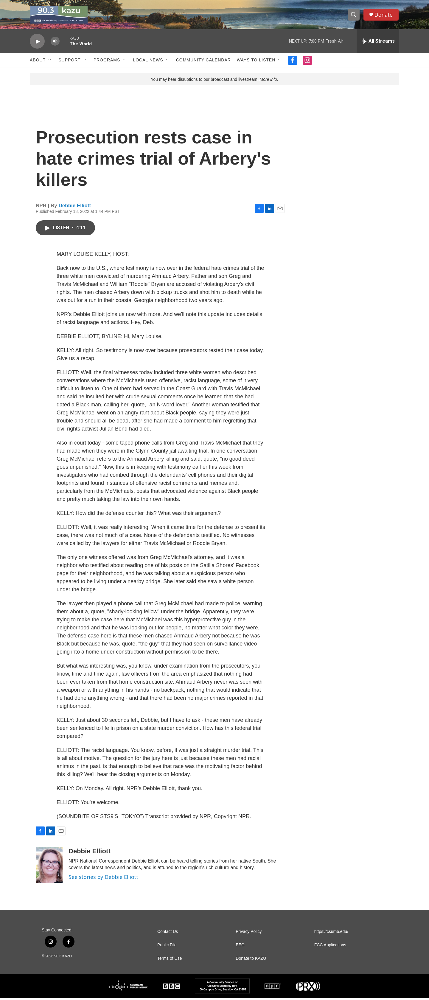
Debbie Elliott (75, 207)
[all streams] (378, 43)
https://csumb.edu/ (331, 933)
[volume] (55, 43)
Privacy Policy (249, 933)
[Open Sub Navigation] (50, 62)
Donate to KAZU (251, 960)
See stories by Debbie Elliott (103, 879)
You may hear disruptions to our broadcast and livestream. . (214, 81)
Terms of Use (169, 960)
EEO (240, 947)
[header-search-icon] (354, 16)
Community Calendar (203, 62)
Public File (167, 947)
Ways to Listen (256, 62)
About (38, 62)
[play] (37, 43)
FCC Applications (330, 947)
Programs (107, 62)
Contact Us (167, 933)
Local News (148, 62)
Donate (384, 16)
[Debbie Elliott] (49, 867)
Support (69, 62)
